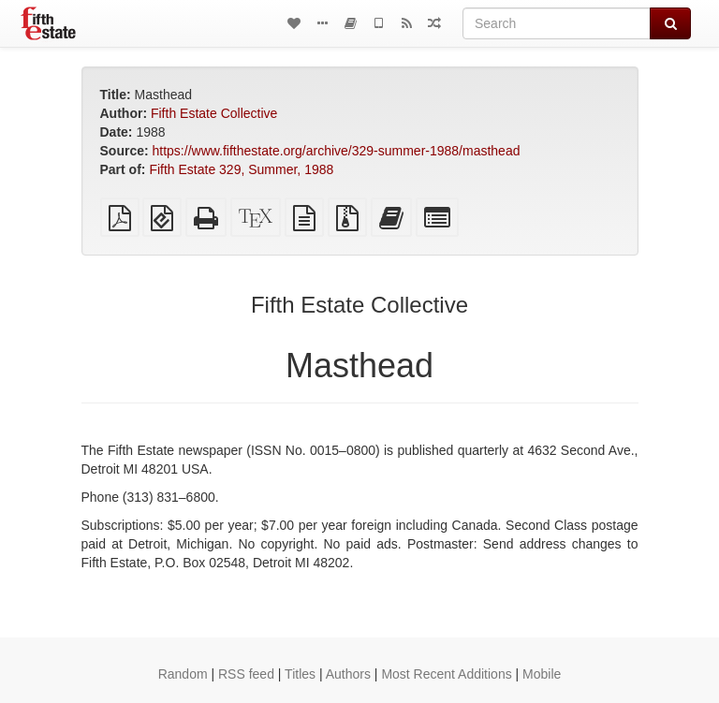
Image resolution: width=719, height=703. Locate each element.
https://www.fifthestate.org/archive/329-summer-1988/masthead (337, 150)
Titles (300, 673)
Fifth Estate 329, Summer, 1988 (241, 169)
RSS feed (246, 673)
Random (183, 673)
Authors (348, 673)
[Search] (556, 23)
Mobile (541, 673)
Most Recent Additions (446, 673)
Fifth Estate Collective (214, 113)
